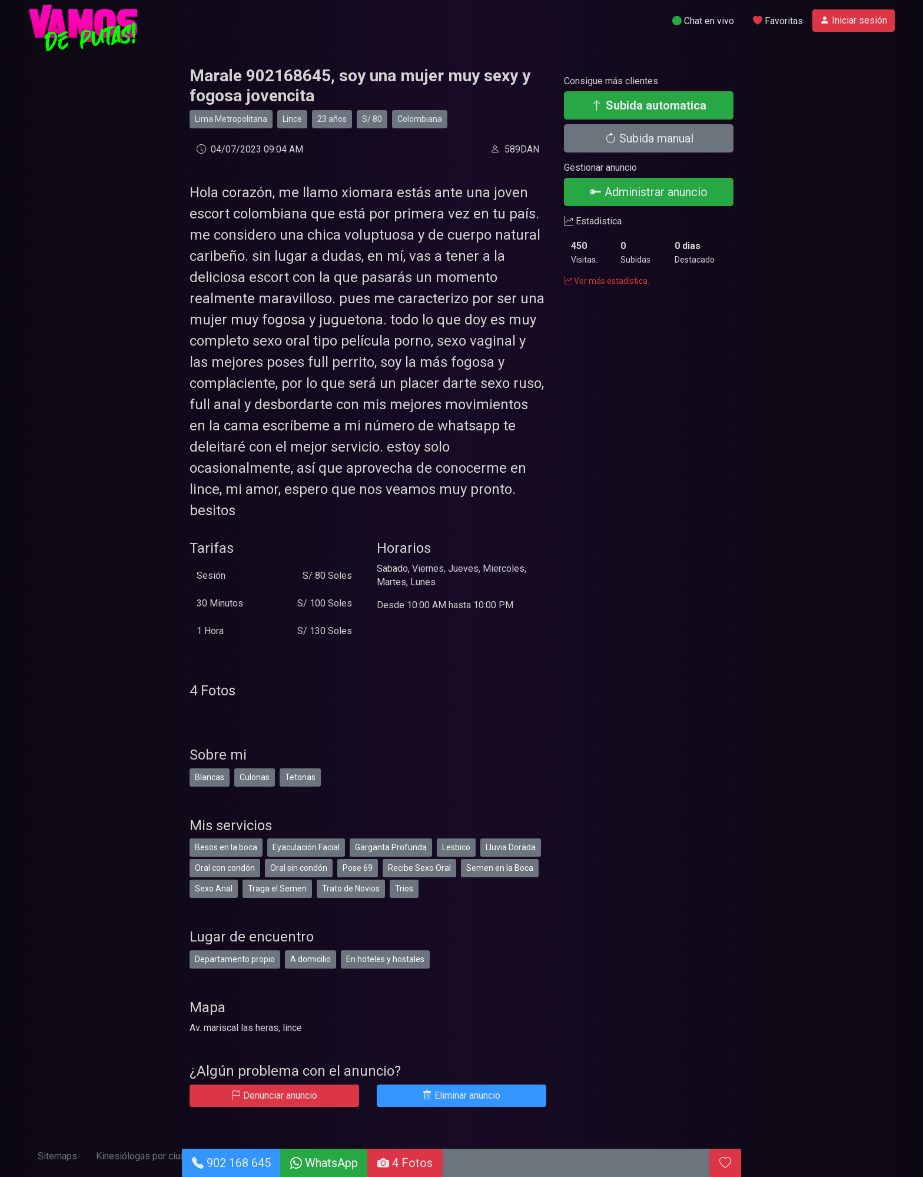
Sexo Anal (214, 888)
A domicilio (310, 959)
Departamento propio (235, 959)
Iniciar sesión (853, 20)
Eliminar (461, 1095)
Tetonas (300, 777)
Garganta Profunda (391, 847)
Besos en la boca (226, 847)
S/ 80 (372, 119)
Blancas (209, 777)
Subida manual (649, 138)
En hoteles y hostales (385, 959)
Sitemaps (57, 1156)
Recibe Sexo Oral (419, 868)
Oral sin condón (298, 868)
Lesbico (456, 847)
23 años (332, 119)
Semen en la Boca (499, 868)
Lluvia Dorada (511, 847)
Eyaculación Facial (306, 847)
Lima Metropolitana (231, 119)
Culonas (255, 777)
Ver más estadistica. (606, 281)
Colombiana (419, 119)
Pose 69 (358, 868)
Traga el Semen (277, 888)
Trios (404, 888)
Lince (292, 119)
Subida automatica (648, 105)
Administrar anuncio (649, 192)
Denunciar (274, 1095)
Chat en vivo (703, 20)
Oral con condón (225, 868)
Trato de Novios (351, 888)
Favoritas (778, 20)
